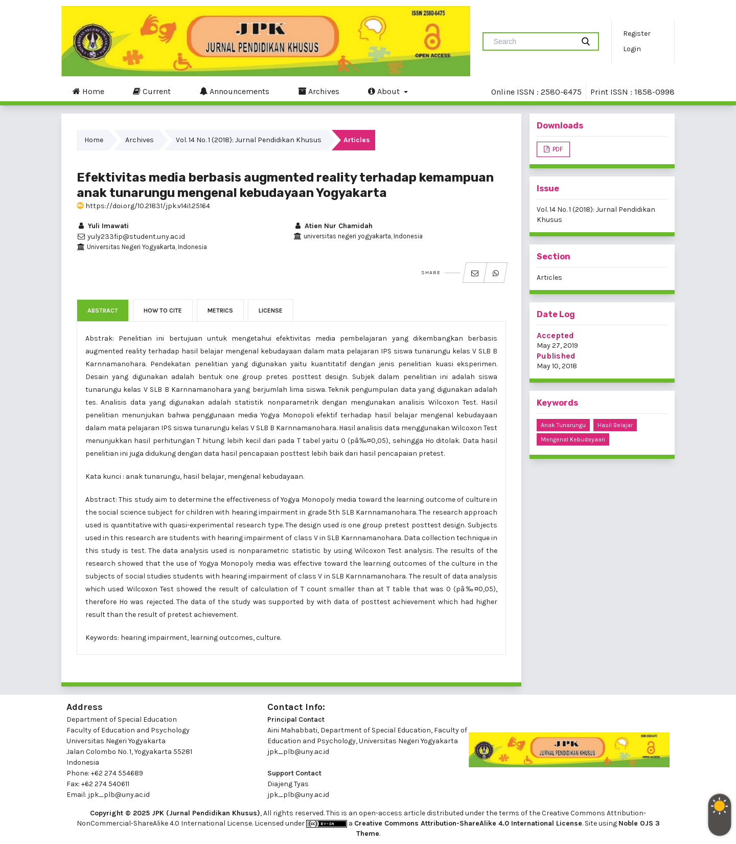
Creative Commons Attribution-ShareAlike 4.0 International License (468, 823)
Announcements (234, 91)
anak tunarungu (563, 425)
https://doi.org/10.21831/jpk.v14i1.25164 (143, 206)
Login (632, 49)
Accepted (555, 335)
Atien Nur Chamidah (333, 225)
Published (556, 356)
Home (88, 91)
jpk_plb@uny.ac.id (298, 751)
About (385, 91)
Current (152, 91)
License (271, 310)
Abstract (102, 310)
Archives (318, 91)
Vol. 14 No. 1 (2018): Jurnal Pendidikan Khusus (248, 140)
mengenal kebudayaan (573, 439)
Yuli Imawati (103, 225)
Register (637, 33)
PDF (557, 149)
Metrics (220, 310)
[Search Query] (533, 41)
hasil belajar (615, 425)
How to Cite (163, 310)
